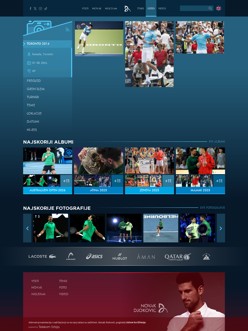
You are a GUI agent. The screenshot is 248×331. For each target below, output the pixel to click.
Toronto (48, 54)
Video (162, 8)
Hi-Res (32, 130)
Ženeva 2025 (149, 190)
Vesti (85, 8)
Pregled (34, 81)
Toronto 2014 (38, 43)
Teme (31, 105)
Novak (96, 8)
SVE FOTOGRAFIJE (212, 208)
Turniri (33, 97)
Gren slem (36, 89)
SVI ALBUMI (217, 141)
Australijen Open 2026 (48, 190)
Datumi (33, 122)
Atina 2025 (98, 190)
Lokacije (34, 113)
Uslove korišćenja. (136, 322)
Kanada (36, 54)
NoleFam (111, 8)
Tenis (140, 8)
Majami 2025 (200, 190)
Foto (151, 8)
